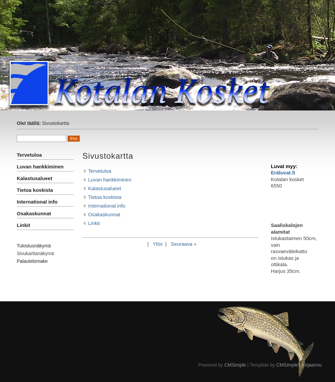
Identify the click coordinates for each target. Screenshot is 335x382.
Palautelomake (32, 261)
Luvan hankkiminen (40, 166)
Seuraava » (184, 244)
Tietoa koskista (35, 190)
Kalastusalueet (34, 178)
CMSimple (235, 365)
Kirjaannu (312, 365)
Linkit (23, 225)
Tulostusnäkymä (34, 245)
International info (37, 202)
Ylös (157, 244)
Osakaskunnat (34, 213)
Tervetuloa (29, 155)
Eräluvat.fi (283, 172)
